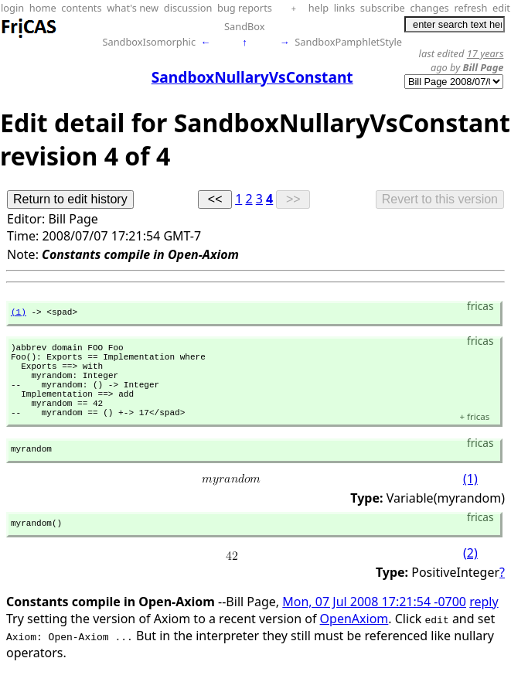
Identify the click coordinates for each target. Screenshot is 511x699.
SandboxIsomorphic (149, 42)
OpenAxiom (354, 644)
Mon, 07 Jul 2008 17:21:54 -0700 (374, 627)
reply (483, 627)
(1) (18, 313)
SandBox (244, 26)
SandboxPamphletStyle (348, 42)
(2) (470, 578)
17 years (485, 53)
